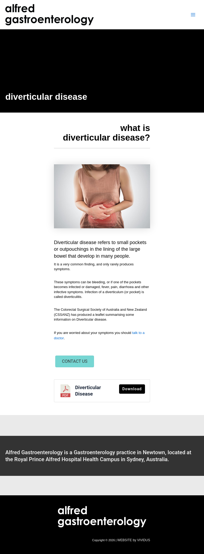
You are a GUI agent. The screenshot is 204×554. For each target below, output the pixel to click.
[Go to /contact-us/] (102, 455)
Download (132, 387)
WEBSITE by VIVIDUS (135, 538)
